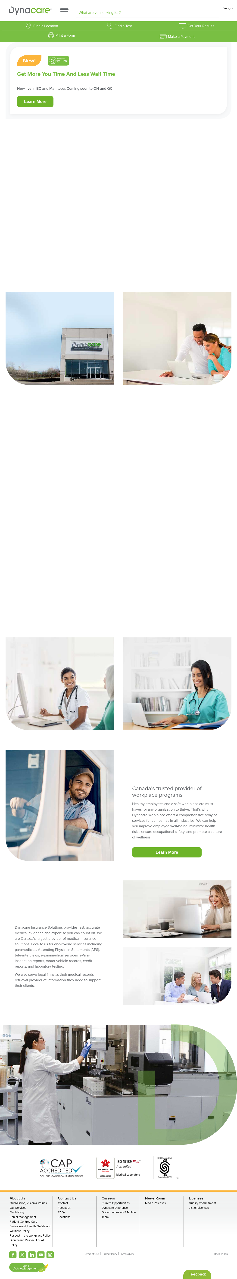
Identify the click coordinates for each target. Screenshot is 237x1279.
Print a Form (65, 35)
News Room (155, 1198)
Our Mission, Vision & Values (28, 1203)
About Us (17, 1198)
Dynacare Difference (115, 1208)
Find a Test (123, 26)
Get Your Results (200, 26)
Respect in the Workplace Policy (30, 1235)
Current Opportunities (116, 1203)
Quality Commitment (202, 1203)
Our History (17, 1212)
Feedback (64, 1208)
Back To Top (221, 1254)
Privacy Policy (110, 1254)
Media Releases (155, 1203)
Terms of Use (91, 1254)
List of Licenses (199, 1208)
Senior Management (23, 1217)
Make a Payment (181, 36)
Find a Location (45, 26)
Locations (64, 1217)
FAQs (61, 1212)
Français (228, 8)
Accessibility (127, 1254)
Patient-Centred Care (23, 1222)
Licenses (196, 1198)
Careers (108, 1198)
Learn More (35, 101)
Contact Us (67, 1198)
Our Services (18, 1208)
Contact (63, 1203)
